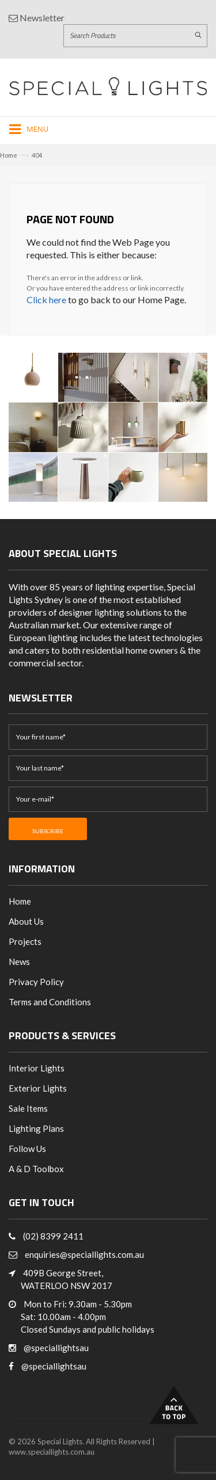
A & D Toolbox (36, 1169)
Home (8, 155)
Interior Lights (37, 1068)
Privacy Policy (36, 982)
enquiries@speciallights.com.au (84, 1254)
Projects (25, 941)
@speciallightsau (56, 1347)
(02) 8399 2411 (53, 1236)
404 (37, 155)
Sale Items (28, 1108)
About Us (26, 921)
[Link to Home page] (108, 86)
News (19, 961)
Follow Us (27, 1148)
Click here (46, 299)
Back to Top (174, 1405)
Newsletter (37, 17)
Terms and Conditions (50, 1002)
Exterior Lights (38, 1088)
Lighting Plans (36, 1128)
